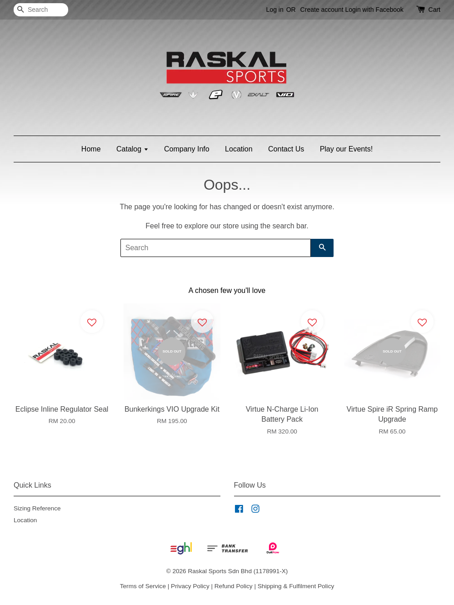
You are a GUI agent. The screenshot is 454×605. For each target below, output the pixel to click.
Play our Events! (346, 149)
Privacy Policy (190, 586)
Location (239, 149)
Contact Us (286, 149)
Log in (275, 9)
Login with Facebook (374, 9)
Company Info (187, 149)
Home (91, 149)
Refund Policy (234, 586)
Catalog (132, 149)
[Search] (41, 9)
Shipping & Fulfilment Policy (296, 586)
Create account (322, 9)
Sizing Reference (37, 508)
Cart (434, 9)
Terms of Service (143, 586)
